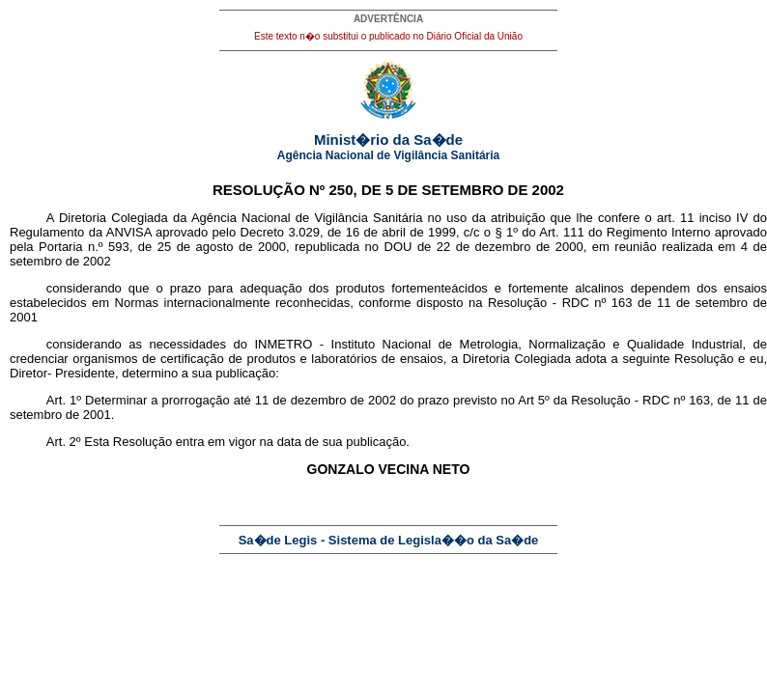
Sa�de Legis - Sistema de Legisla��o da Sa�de (389, 540)
